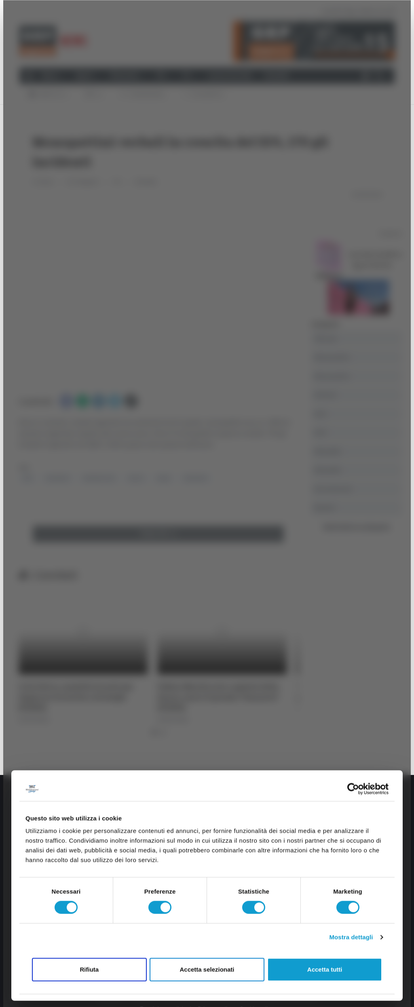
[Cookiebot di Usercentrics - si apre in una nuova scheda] (353, 789)
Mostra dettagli (351, 937)
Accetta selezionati (207, 969)
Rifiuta (89, 969)
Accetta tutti (324, 969)
